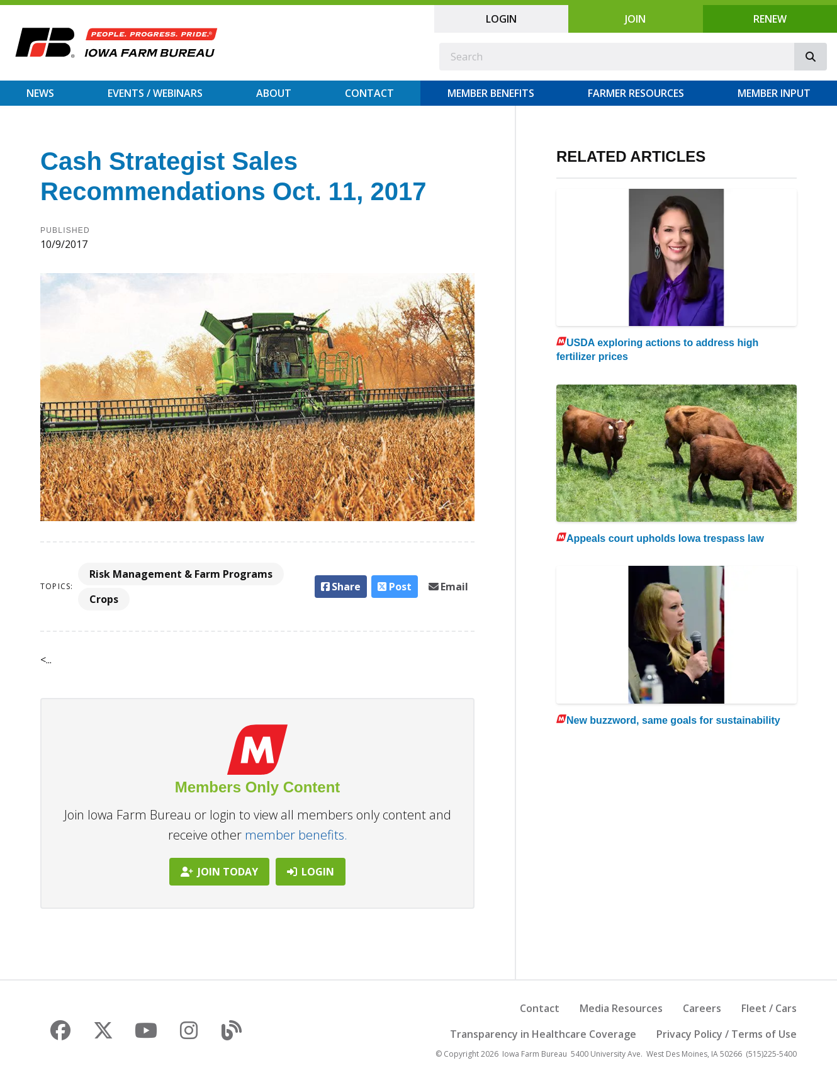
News (40, 93)
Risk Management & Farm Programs (180, 574)
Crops (103, 599)
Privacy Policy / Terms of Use (726, 1034)
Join (635, 19)
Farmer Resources (636, 93)
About (273, 93)
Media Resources (621, 1008)
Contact (369, 93)
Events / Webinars (155, 93)
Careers (702, 1008)
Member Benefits (490, 93)
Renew (770, 19)
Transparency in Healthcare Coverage (543, 1034)
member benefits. (296, 834)
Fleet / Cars (769, 1008)
